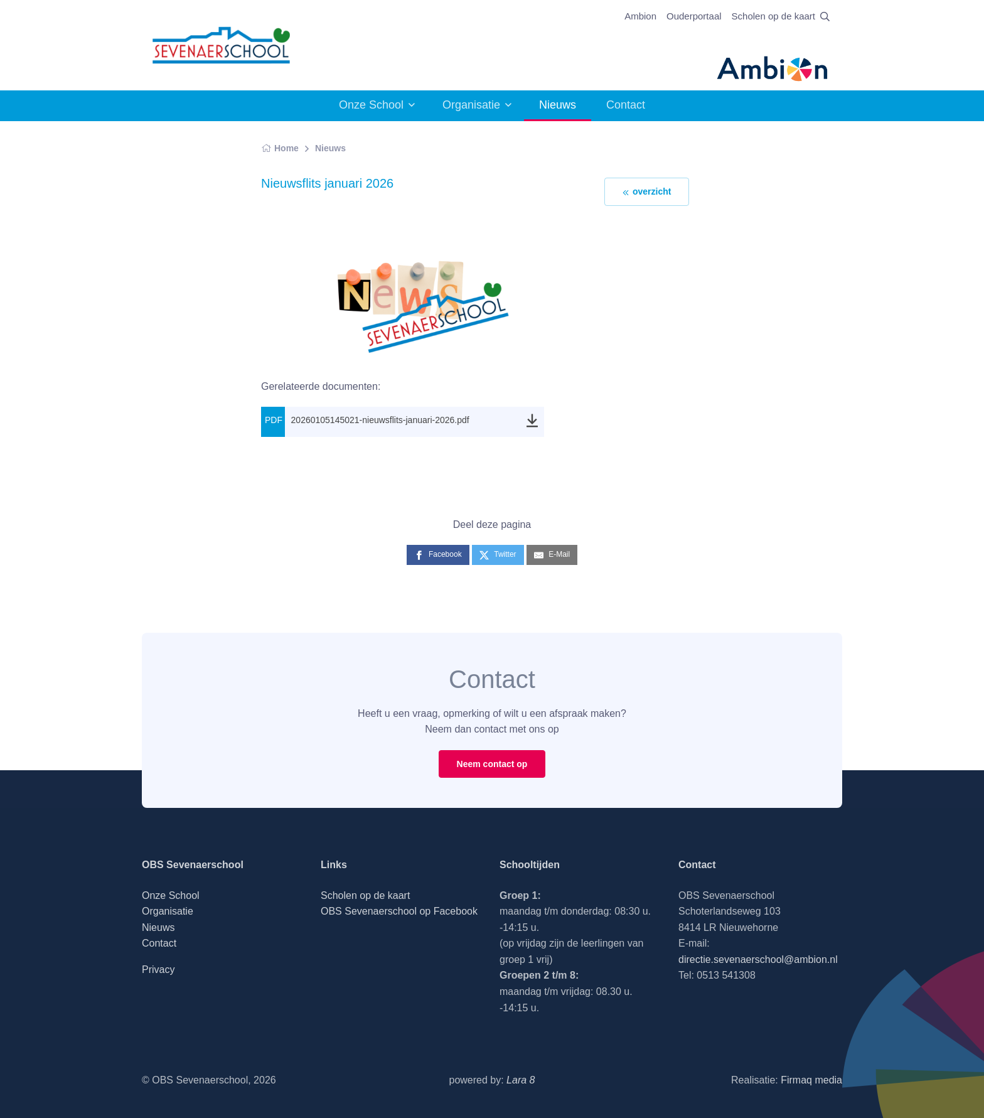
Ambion (640, 16)
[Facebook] (438, 554)
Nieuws (330, 148)
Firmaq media (811, 1080)
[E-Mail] (552, 554)
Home (280, 148)
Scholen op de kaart (773, 16)
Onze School (371, 105)
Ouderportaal (694, 16)
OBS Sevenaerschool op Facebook (399, 911)
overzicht (647, 192)
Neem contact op (492, 764)
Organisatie (471, 105)
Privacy (158, 969)
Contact (625, 105)
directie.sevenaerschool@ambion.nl (758, 959)
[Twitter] (497, 554)
